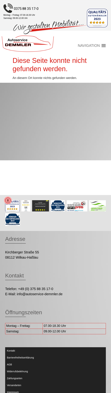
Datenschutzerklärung (18, 374)
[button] (89, 45)
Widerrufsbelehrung (17, 346)
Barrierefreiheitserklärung (20, 333)
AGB (9, 339)
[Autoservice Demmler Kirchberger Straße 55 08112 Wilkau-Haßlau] (55, 121)
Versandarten (14, 360)
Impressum (13, 367)
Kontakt (11, 326)
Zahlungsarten (14, 353)
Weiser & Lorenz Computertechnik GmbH (78, 387)
